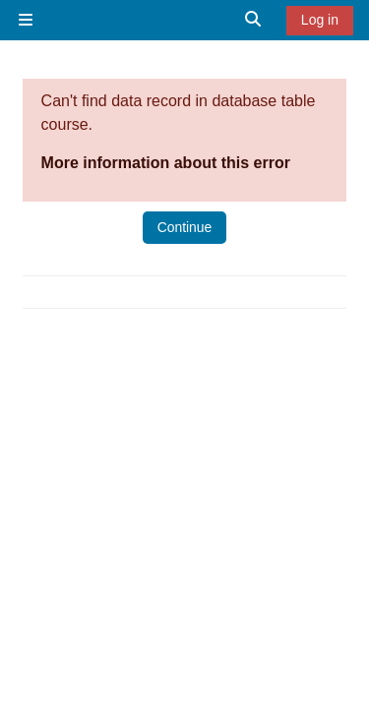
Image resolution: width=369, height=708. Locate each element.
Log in (319, 20)
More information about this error (165, 162)
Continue (185, 227)
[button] (254, 20)
